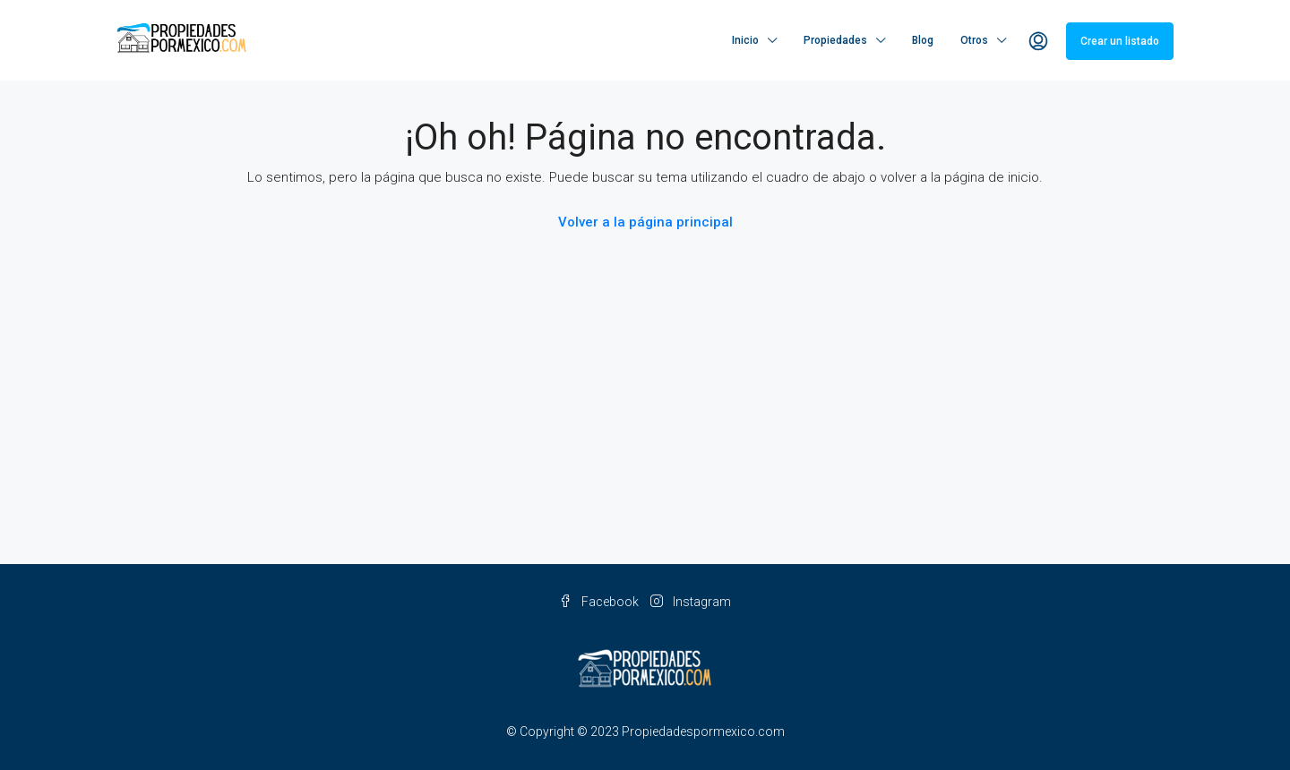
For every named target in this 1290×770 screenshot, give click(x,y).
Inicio (745, 40)
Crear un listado (1119, 41)
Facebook (600, 602)
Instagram (690, 602)
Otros (974, 40)
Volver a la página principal (645, 222)
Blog (922, 40)
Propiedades (835, 40)
